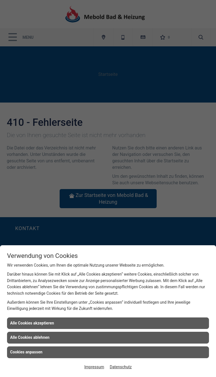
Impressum (94, 367)
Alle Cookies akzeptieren (32, 323)
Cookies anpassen (26, 352)
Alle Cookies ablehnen (30, 337)
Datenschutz (121, 367)
